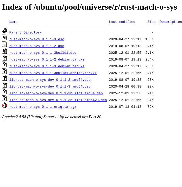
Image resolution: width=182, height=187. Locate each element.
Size (151, 21)
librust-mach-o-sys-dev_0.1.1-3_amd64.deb (50, 86)
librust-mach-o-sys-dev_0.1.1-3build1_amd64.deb (56, 93)
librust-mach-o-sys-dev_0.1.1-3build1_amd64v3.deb (58, 99)
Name (13, 21)
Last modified (122, 21)
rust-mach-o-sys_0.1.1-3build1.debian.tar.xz (53, 72)
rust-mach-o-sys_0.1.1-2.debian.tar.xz (47, 59)
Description (171, 21)
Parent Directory (25, 32)
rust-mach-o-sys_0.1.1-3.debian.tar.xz (47, 66)
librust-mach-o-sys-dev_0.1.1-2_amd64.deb (50, 79)
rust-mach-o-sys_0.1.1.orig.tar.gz (42, 106)
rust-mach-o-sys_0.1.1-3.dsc (36, 39)
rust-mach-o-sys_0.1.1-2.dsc (36, 45)
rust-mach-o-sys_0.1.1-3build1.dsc (42, 52)
